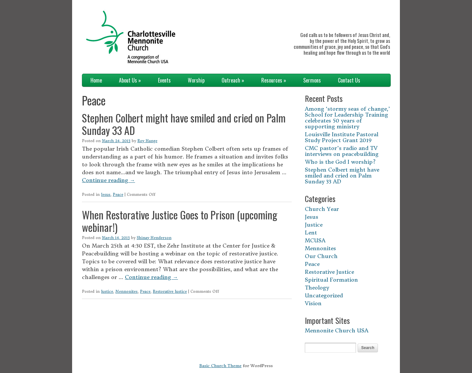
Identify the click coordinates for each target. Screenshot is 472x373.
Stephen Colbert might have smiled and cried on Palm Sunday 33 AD (183, 124)
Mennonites (126, 291)
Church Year (322, 209)
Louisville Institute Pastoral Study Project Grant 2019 (341, 137)
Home (96, 80)
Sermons (312, 80)
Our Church (321, 256)
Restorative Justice (170, 291)
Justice (107, 291)
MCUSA (315, 240)
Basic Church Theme (220, 365)
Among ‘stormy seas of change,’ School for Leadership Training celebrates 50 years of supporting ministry (347, 117)
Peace (118, 194)
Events (164, 80)
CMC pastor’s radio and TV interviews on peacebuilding (342, 151)
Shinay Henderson (154, 237)
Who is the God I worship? (340, 162)
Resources (273, 80)
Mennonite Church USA (336, 330)
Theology (317, 287)
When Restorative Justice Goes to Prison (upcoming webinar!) (179, 221)
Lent (311, 232)
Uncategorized (324, 295)
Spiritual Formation (331, 279)
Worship (196, 80)
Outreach (233, 80)
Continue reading (108, 180)
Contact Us (349, 80)
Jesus (105, 194)
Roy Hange (147, 141)
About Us (130, 80)
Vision (313, 303)
